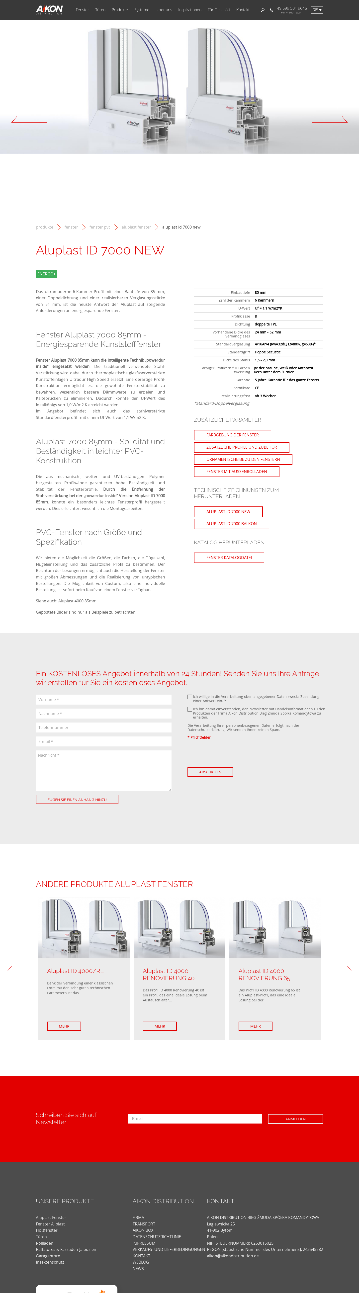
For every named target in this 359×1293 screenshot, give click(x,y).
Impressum (144, 1243)
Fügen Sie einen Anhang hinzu (77, 799)
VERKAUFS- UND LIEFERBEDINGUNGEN (169, 1249)
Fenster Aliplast (50, 1224)
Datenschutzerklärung (206, 729)
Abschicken (210, 771)
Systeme (141, 9)
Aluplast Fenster (136, 227)
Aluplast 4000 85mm (77, 601)
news (138, 1268)
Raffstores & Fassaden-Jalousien (66, 1249)
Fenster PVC (100, 227)
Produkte (120, 9)
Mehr (64, 1026)
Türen (100, 9)
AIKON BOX (143, 1230)
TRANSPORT (144, 1224)
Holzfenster (47, 1230)
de (315, 10)
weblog (141, 1262)
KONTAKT (141, 1256)
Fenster (82, 9)
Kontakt (243, 9)
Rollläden (44, 1243)
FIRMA (138, 1217)
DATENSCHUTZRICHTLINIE (157, 1236)
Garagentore (48, 1256)
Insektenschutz (50, 1262)
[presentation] (225, 753)
